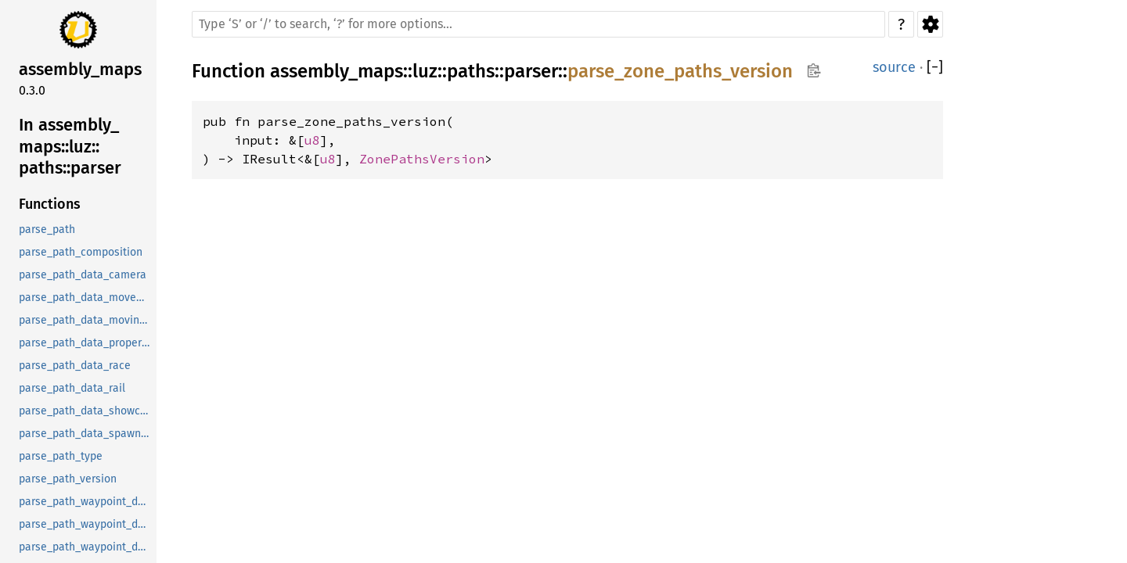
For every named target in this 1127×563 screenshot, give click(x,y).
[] (935, 67)
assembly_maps (336, 71)
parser (531, 71)
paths (471, 71)
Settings (930, 24)
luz (424, 71)
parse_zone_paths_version (680, 71)
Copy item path (813, 70)
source (894, 67)
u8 (312, 140)
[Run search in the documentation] (538, 24)
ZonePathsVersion (421, 159)
